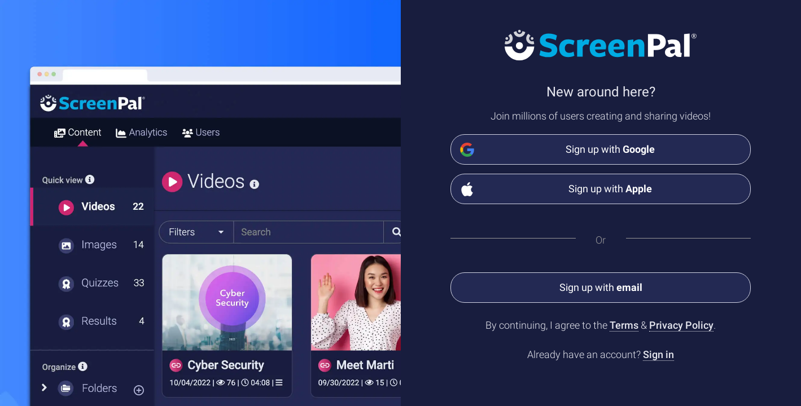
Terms (624, 325)
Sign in (658, 354)
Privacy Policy (681, 325)
